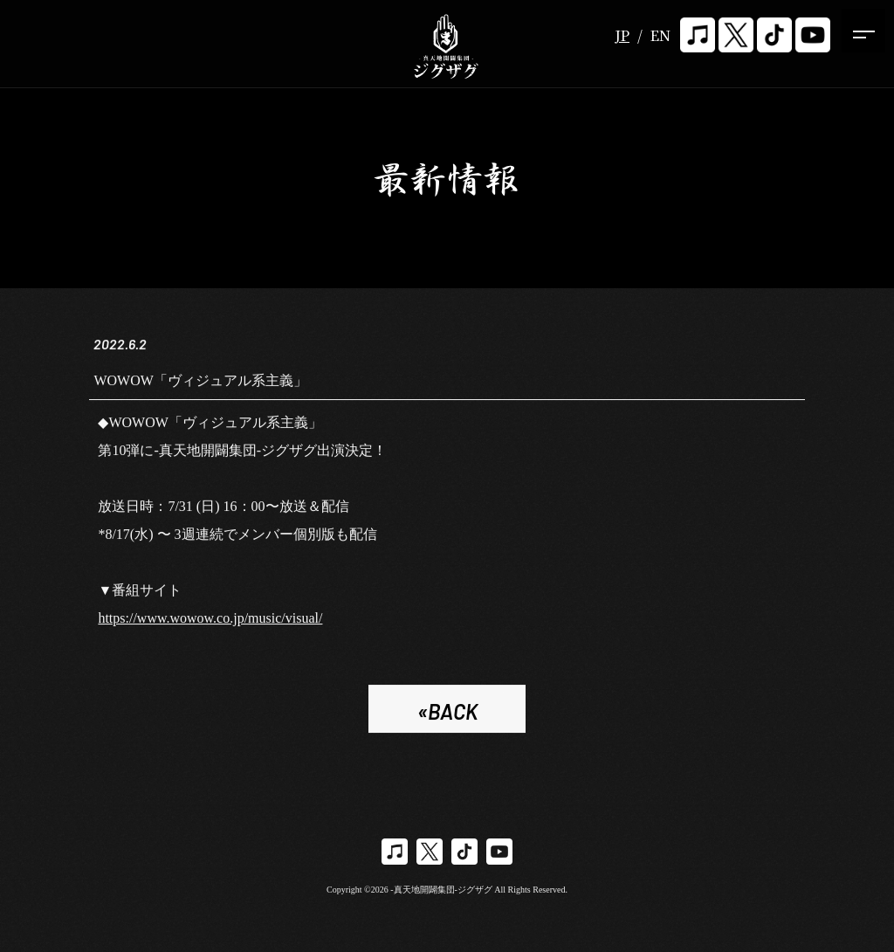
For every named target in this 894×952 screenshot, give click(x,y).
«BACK (447, 714)
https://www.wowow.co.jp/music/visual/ (210, 620)
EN (660, 35)
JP (622, 35)
